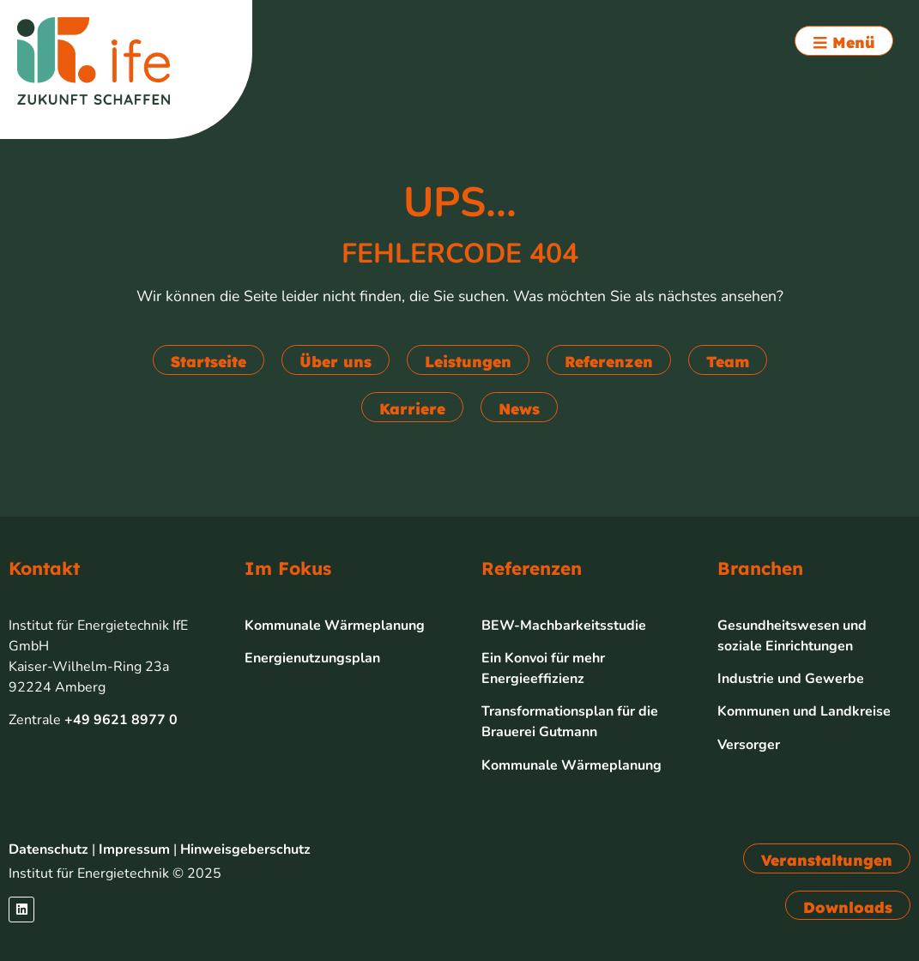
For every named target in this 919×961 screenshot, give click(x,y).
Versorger (748, 744)
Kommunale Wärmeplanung (335, 625)
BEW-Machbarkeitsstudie (563, 625)
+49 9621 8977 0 (121, 719)
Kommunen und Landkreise (804, 711)
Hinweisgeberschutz (245, 849)
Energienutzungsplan (312, 658)
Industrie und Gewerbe (790, 678)
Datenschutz (48, 849)
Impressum (134, 849)
